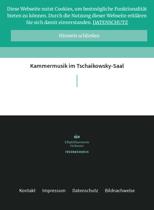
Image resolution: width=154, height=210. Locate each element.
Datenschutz (110, 22)
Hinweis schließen (79, 36)
